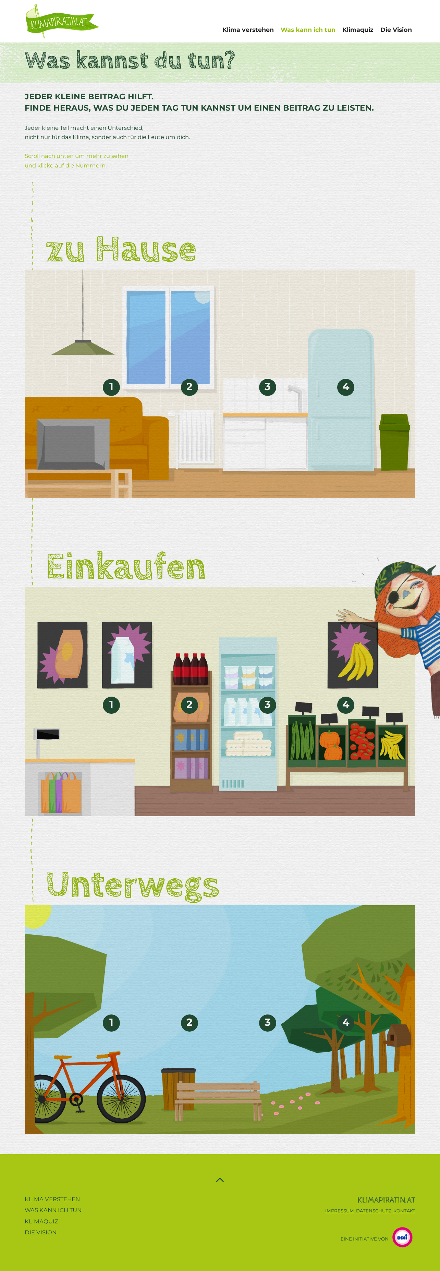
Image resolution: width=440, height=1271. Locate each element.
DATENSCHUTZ (373, 1210)
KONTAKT (404, 1210)
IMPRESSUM (339, 1210)
